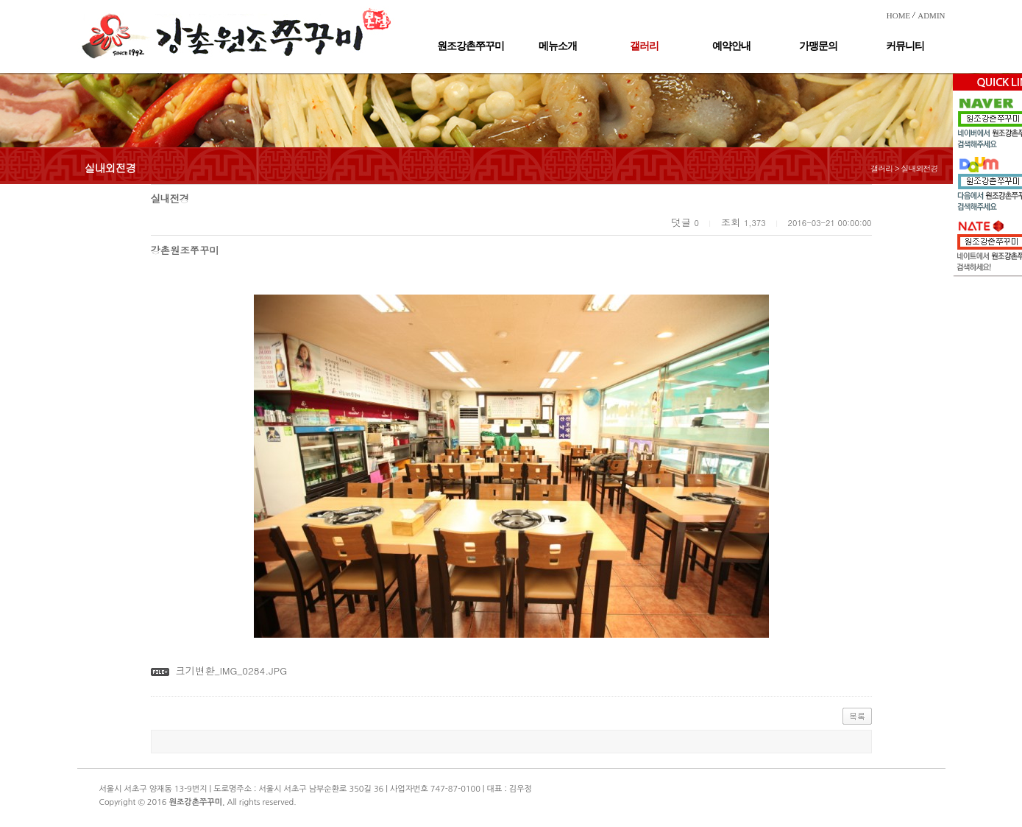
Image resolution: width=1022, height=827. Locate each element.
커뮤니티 (905, 46)
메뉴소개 (558, 46)
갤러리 (644, 46)
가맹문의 (818, 46)
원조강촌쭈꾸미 (470, 46)
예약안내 (731, 46)
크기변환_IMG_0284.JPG (231, 671)
